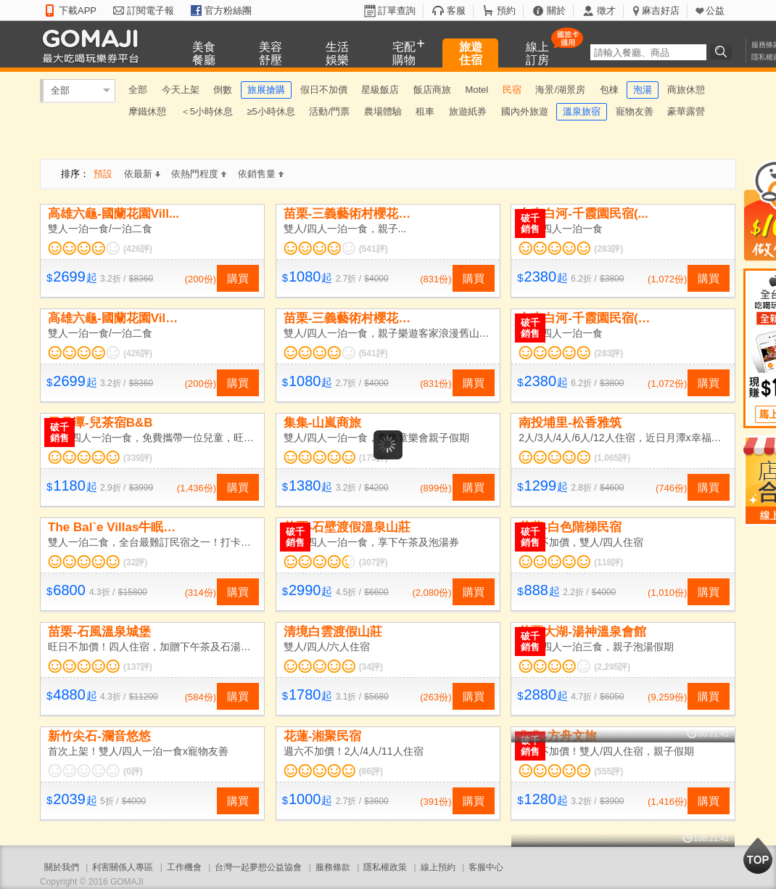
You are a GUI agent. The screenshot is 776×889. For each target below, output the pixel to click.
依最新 (142, 173)
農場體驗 (383, 111)
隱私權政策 (385, 867)
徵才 (606, 10)
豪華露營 (686, 111)
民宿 (512, 89)
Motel (476, 89)
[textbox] (648, 52)
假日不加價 (323, 89)
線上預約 (438, 867)
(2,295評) (612, 667)
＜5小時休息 (207, 111)
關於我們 (61, 867)
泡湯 (642, 89)
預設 (103, 173)
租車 (425, 111)
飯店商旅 (432, 89)
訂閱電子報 (150, 10)
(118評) (608, 562)
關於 (556, 10)
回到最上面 (757, 855)
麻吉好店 (661, 10)
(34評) (371, 667)
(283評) (608, 249)
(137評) (137, 667)
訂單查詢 (397, 10)
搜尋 (723, 52)
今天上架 (180, 89)
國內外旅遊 (524, 111)
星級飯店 (380, 89)
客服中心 (486, 867)
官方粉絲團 (228, 10)
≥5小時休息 (270, 111)
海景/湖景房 (560, 89)
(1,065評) (612, 458)
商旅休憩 (686, 89)
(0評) (133, 771)
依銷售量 (261, 173)
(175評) (373, 458)
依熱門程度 (198, 173)
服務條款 (332, 867)
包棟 (609, 89)
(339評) (137, 458)
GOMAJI (94, 45)
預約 (506, 10)
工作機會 (184, 867)
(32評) (135, 562)
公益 (715, 10)
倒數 (222, 89)
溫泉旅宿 (581, 111)
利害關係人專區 (122, 867)
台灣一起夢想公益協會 (258, 867)
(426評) (137, 249)
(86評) (371, 771)
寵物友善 (634, 111)
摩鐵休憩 (147, 111)
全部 (60, 90)
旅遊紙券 (468, 111)
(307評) (373, 562)
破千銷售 (530, 223)
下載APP (77, 10)
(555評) (608, 771)
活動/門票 (329, 111)
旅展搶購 (266, 89)
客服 (456, 10)
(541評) (373, 249)
